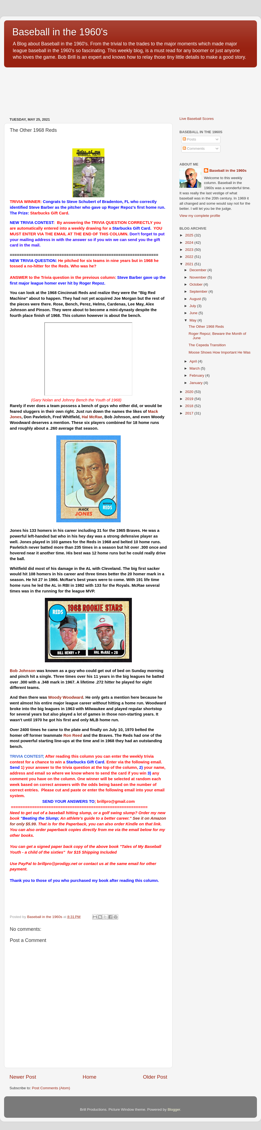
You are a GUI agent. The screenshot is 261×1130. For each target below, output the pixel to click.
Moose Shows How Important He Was (220, 352)
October (196, 284)
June (193, 313)
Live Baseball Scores (196, 119)
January (196, 383)
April (193, 361)
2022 (189, 257)
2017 (189, 413)
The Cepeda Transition (207, 345)
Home (89, 1077)
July (193, 306)
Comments (194, 148)
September (199, 291)
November (198, 277)
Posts (189, 139)
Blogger (174, 1109)
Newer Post (23, 1077)
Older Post (155, 1077)
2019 (189, 399)
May (193, 320)
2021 (189, 264)
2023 (189, 250)
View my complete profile (199, 216)
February (197, 375)
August (195, 299)
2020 (189, 392)
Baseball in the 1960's (60, 32)
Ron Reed (72, 735)
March (195, 368)
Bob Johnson (23, 671)
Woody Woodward (65, 697)
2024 (189, 243)
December (198, 270)
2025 (189, 235)
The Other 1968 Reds (206, 326)
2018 (189, 406)
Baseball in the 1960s (228, 170)
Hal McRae (92, 417)
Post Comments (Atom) (51, 1088)
